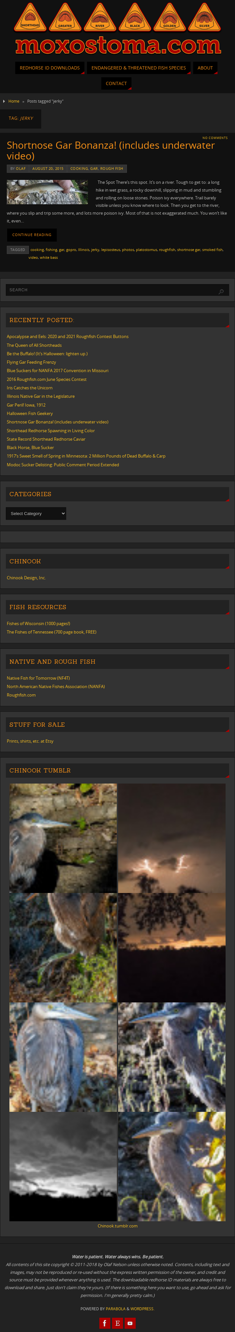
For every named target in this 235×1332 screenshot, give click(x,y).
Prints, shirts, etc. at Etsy (30, 741)
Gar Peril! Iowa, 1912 (26, 405)
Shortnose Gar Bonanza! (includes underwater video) (111, 150)
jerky (95, 249)
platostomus (146, 249)
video (33, 257)
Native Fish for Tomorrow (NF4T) (38, 678)
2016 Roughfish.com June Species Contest (47, 379)
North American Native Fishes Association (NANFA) (56, 686)
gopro (71, 249)
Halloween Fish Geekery (30, 413)
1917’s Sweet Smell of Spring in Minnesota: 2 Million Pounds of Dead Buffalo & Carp (86, 456)
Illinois (83, 249)
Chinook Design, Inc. (26, 578)
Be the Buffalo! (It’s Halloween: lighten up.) (47, 354)
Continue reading (32, 234)
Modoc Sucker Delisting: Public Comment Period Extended (63, 465)
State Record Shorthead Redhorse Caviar (46, 439)
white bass (49, 257)
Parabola (116, 1309)
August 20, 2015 (48, 168)
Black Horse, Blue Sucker (30, 447)
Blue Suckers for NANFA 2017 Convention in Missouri (57, 370)
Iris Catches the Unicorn (30, 388)
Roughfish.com (21, 695)
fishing (51, 249)
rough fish (111, 168)
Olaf (21, 168)
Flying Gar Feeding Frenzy (31, 362)
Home (13, 101)
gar (94, 168)
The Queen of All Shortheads (34, 345)
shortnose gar (188, 249)
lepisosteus (110, 249)
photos (128, 249)
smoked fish (212, 249)
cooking (79, 168)
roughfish (167, 249)
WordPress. (142, 1309)
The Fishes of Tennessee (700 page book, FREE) (51, 632)
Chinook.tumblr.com (118, 1226)
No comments (215, 138)
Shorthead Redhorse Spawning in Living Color (51, 431)
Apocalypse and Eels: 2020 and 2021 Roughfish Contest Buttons (68, 336)
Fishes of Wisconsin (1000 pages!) (38, 623)
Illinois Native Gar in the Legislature (41, 396)
